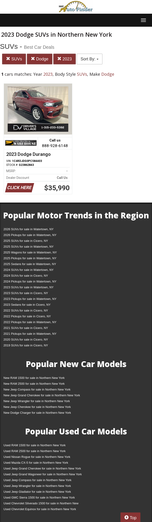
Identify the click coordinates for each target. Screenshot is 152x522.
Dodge (39, 58)
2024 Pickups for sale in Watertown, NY (30, 281)
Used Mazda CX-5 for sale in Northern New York (35, 462)
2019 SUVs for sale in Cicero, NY (25, 345)
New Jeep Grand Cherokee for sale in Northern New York (41, 395)
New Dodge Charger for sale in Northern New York (37, 412)
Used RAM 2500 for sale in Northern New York (34, 451)
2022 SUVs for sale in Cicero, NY (25, 310)
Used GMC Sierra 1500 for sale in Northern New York (39, 497)
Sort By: (89, 59)
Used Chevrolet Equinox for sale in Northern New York (39, 509)
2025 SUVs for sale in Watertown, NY (28, 246)
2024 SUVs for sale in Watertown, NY (28, 270)
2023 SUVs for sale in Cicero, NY (25, 293)
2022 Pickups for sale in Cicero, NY (27, 316)
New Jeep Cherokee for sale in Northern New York (37, 407)
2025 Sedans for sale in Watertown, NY (29, 264)
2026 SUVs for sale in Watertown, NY (28, 229)
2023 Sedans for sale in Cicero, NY (27, 304)
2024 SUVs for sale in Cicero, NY (25, 275)
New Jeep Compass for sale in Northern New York (36, 389)
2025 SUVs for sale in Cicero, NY (25, 241)
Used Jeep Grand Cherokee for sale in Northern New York (42, 468)
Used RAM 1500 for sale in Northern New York (34, 445)
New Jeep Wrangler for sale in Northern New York (36, 401)
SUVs (14, 58)
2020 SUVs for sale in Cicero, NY (25, 339)
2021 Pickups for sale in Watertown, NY (30, 333)
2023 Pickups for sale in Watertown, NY (30, 299)
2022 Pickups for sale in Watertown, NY (30, 322)
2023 (64, 58)
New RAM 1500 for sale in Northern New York (34, 378)
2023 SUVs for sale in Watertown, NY (28, 287)
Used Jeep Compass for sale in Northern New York (37, 480)
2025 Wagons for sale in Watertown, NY (30, 252)
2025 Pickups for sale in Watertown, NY (30, 258)
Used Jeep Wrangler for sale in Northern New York (37, 486)
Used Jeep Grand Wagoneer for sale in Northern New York (42, 474)
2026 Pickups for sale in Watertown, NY (30, 235)
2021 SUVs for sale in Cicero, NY (25, 328)
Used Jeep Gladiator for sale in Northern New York (37, 491)
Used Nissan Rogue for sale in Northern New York (36, 457)
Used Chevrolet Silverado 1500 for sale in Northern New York (41, 504)
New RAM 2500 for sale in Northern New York (34, 383)
